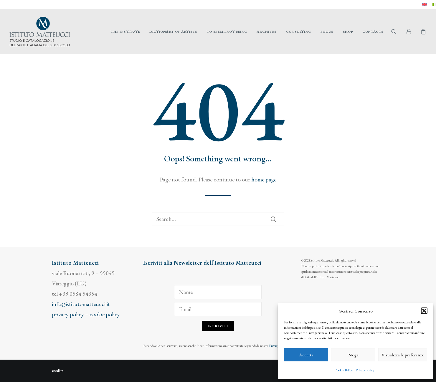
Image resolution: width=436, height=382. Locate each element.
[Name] (218, 292)
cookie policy (105, 314)
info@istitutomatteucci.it (81, 304)
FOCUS (327, 31)
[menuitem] (424, 4)
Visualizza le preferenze (403, 355)
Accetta (306, 355)
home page (263, 179)
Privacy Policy (365, 370)
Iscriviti (218, 326)
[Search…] (218, 219)
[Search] (218, 219)
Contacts (373, 31)
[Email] (218, 309)
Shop (348, 31)
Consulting (298, 31)
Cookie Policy (343, 370)
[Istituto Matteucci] (39, 31)
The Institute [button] (125, 31)
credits (57, 370)
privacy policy (68, 314)
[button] (424, 311)
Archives (267, 31)
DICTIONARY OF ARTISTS (173, 31)
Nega (353, 355)
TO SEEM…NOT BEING (227, 31)
